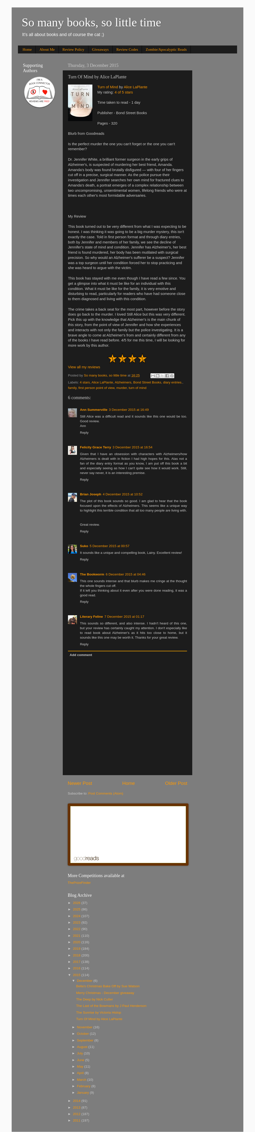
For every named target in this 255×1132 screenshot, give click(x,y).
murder (121, 388)
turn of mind (137, 388)
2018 (77, 955)
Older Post (176, 783)
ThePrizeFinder (79, 883)
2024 (77, 916)
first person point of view (96, 388)
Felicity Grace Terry (95, 447)
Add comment (81, 655)
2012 (77, 1114)
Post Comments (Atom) (105, 793)
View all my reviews (84, 367)
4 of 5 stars (124, 92)
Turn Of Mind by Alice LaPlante (99, 1019)
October (83, 1034)
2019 (77, 948)
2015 (77, 975)
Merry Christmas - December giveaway (105, 993)
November (85, 1027)
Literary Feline (91, 616)
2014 (77, 1101)
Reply (84, 432)
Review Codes (127, 49)
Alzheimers (123, 382)
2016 (77, 968)
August (82, 1047)
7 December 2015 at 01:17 (124, 616)
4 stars (85, 382)
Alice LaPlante (135, 87)
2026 (77, 903)
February (84, 1086)
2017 (77, 962)
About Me (47, 49)
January (83, 1092)
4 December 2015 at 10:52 (123, 494)
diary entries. (172, 382)
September (85, 1040)
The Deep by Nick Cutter (94, 999)
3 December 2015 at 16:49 (129, 410)
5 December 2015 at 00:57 (109, 546)
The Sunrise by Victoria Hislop (98, 1012)
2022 (77, 929)
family (72, 388)
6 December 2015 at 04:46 (126, 574)
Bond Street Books (147, 382)
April (81, 1073)
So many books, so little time (91, 22)
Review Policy (73, 49)
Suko (84, 546)
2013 (77, 1107)
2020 (77, 942)
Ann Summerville (93, 410)
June (81, 1060)
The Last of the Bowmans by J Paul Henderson (111, 1006)
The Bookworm (92, 574)
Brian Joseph (90, 494)
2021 (77, 936)
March (82, 1080)
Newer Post (80, 783)
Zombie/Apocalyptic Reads (166, 49)
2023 (77, 922)
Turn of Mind (107, 87)
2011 (77, 1120)
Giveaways (100, 49)
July (80, 1053)
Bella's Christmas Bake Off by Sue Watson (108, 986)
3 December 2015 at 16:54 (132, 447)
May (80, 1066)
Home (27, 49)
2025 (77, 909)
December (85, 981)
